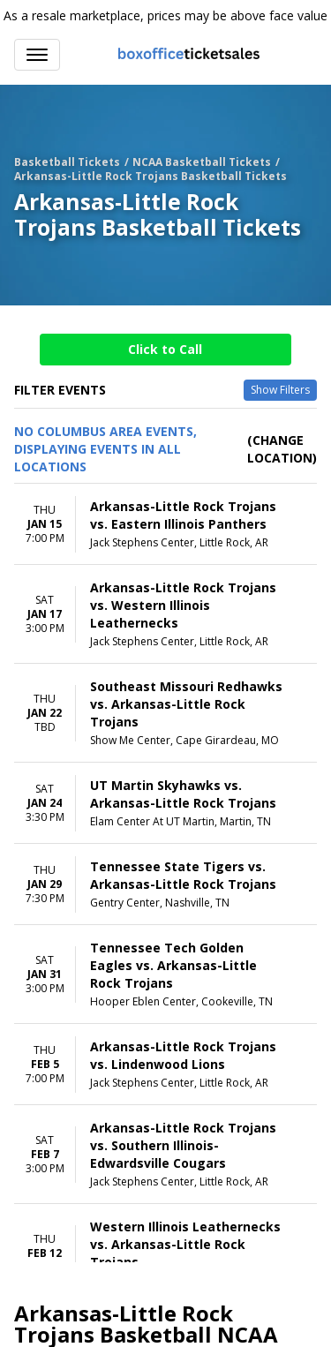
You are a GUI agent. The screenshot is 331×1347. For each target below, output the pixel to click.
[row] (165, 524)
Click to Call (165, 349)
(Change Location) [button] (282, 449)
